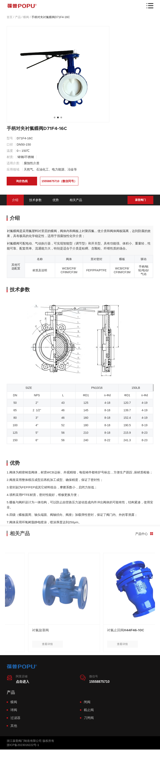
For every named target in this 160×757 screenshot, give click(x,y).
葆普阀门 (140, 199)
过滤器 (15, 718)
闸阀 (87, 702)
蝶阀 (26, 17)
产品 (18, 17)
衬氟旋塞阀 (73, 643)
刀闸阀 (89, 718)
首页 (9, 17)
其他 (13, 725)
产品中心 (144, 520)
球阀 (13, 710)
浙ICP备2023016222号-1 (23, 745)
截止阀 (89, 710)
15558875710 (99, 681)
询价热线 (22, 181)
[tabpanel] (58, 74)
